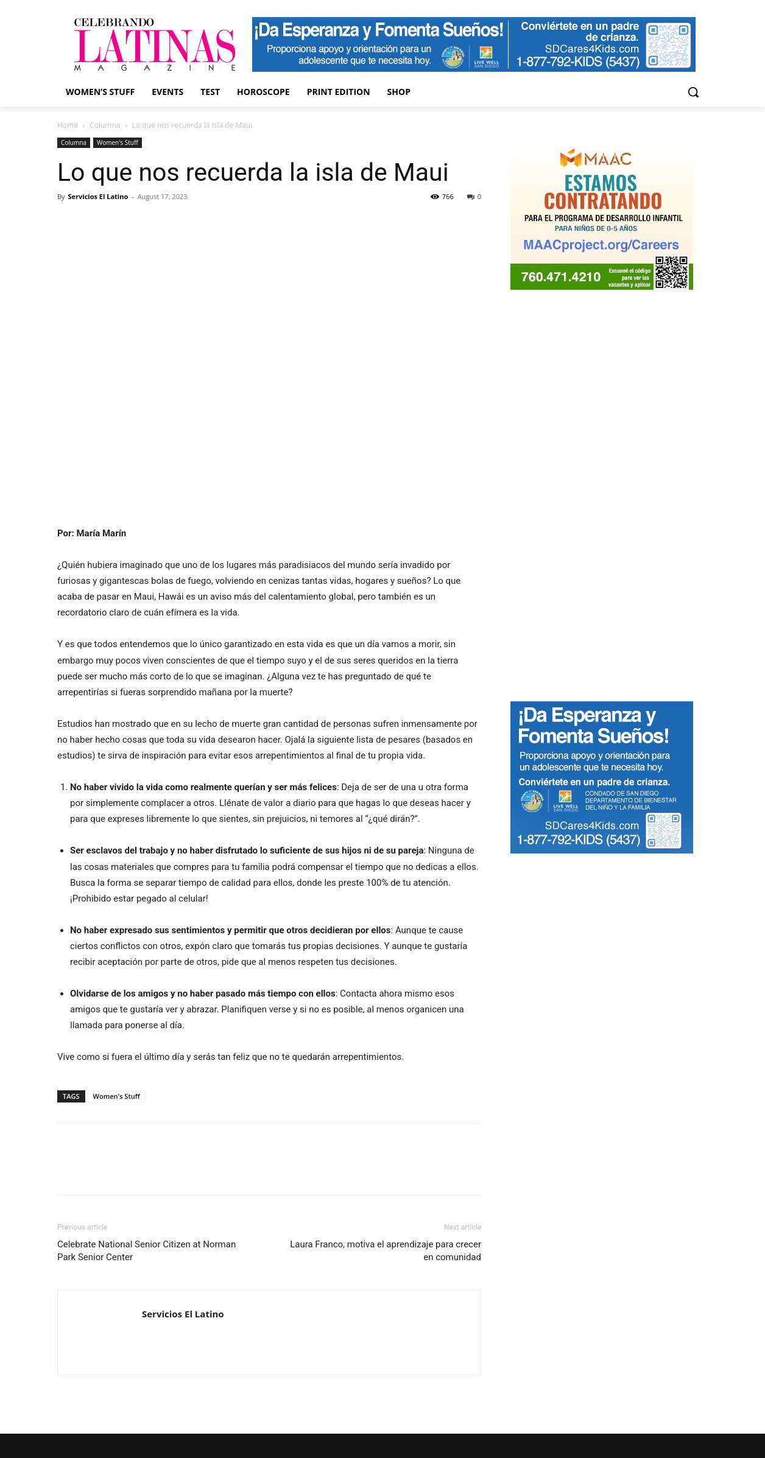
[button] (693, 92)
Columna (105, 125)
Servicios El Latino (98, 196)
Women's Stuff (117, 142)
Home (67, 125)
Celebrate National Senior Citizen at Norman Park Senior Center (146, 1251)
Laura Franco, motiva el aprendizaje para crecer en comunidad (385, 1251)
